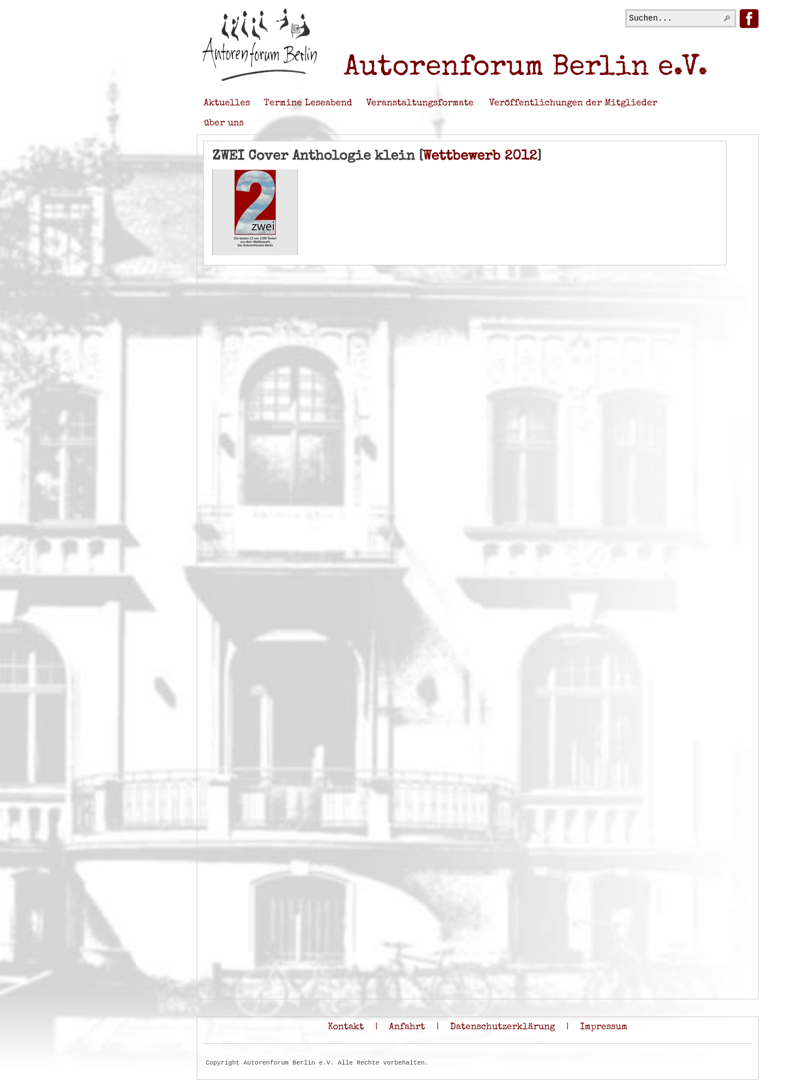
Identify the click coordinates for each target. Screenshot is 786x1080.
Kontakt (346, 1027)
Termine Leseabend (308, 103)
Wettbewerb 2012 (480, 157)
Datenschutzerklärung (502, 1027)
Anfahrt (407, 1027)
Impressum (604, 1027)
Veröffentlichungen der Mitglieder (573, 103)
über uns (224, 123)
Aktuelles (227, 103)
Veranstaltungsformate (420, 103)
